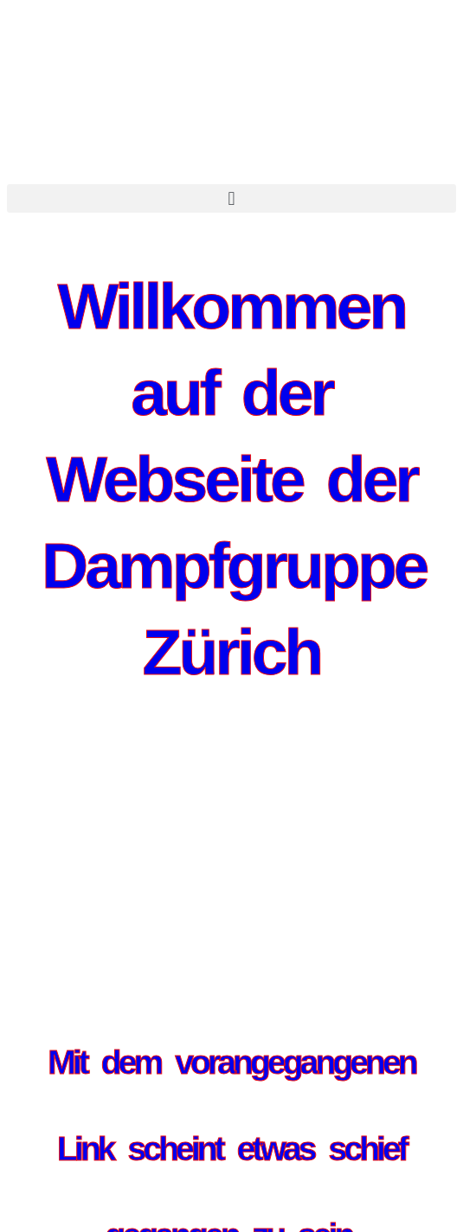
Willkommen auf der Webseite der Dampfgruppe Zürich (234, 479)
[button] (231, 198)
